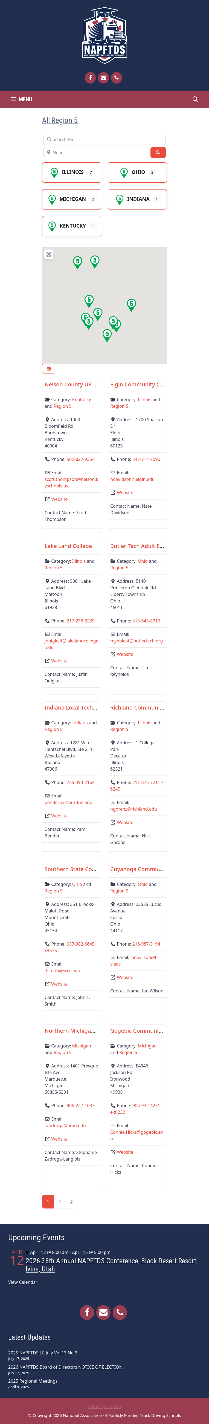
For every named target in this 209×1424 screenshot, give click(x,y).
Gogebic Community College (147, 1030)
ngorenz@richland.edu (133, 809)
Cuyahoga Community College (149, 869)
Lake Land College (68, 546)
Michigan (66, 199)
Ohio (131, 172)
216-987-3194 (146, 944)
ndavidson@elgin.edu (132, 479)
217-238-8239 (81, 621)
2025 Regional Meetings (32, 1381)
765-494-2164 (81, 782)
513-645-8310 (146, 621)
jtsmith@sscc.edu (62, 970)
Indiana (131, 199)
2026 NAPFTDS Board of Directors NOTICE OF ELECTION (65, 1367)
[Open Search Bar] (195, 99)
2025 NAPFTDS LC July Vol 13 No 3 (42, 1353)
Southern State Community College (91, 869)
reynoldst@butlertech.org (136, 641)
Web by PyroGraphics (104, 1407)
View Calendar (22, 1282)
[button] (94, 262)
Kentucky (66, 225)
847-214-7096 (146, 459)
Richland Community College (147, 707)
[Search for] (104, 139)
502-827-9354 (81, 459)
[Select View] (48, 369)
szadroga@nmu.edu (65, 1125)
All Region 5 (60, 120)
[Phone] (116, 78)
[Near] (95, 152)
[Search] (158, 152)
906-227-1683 (81, 1106)
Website (59, 499)
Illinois (66, 172)
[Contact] (103, 78)
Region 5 (63, 406)
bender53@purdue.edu (68, 802)
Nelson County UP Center (78, 384)
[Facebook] (90, 78)
